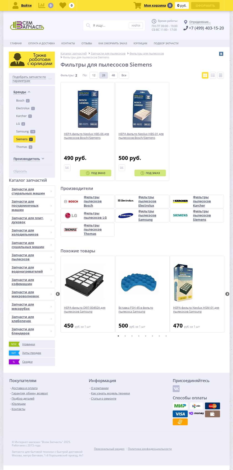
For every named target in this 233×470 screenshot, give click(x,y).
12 (93, 75)
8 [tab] (166, 336)
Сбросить (20, 171)
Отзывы (86, 43)
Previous (58, 294)
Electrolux (25, 108)
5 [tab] (145, 336)
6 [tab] (152, 336)
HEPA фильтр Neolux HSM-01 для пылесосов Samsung (196, 309)
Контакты (68, 43)
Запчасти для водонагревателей (32, 269)
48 (113, 75)
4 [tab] (139, 336)
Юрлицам (140, 43)
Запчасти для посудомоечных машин (32, 205)
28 (103, 75)
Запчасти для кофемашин (32, 282)
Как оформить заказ (113, 43)
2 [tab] (125, 336)
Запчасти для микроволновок (32, 294)
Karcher (24, 116)
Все (124, 75)
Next (227, 294)
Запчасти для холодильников (32, 232)
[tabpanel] (88, 294)
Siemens (24, 139)
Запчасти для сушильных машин (32, 245)
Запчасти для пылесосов (32, 257)
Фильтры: (67, 75)
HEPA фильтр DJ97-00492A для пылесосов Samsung (84, 309)
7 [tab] (159, 336)
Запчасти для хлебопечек (32, 319)
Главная (16, 43)
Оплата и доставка (41, 43)
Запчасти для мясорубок (32, 306)
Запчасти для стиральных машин (32, 191)
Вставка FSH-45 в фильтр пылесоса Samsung (136, 309)
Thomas (24, 147)
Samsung (25, 131)
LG (20, 124)
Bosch (23, 100)
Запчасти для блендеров (32, 331)
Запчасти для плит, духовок (32, 220)
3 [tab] (132, 336)
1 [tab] (118, 336)
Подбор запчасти (166, 43)
